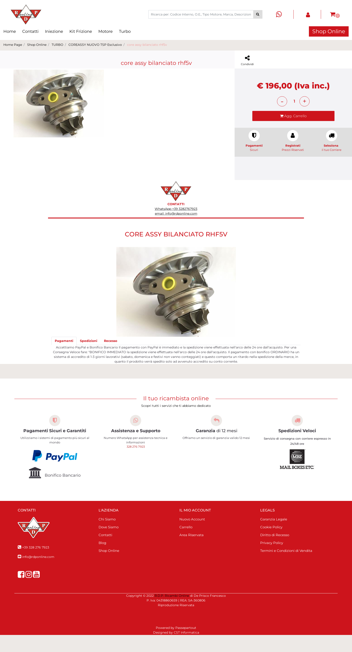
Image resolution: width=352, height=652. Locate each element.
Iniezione (54, 31)
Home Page (12, 45)
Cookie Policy (271, 544)
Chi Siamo (107, 536)
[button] (257, 14)
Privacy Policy (271, 560)
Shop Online (328, 31)
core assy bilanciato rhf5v (147, 45)
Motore (105, 31)
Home (9, 31)
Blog (102, 560)
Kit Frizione (80, 31)
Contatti (30, 31)
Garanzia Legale (273, 536)
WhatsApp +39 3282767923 (176, 226)
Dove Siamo (109, 544)
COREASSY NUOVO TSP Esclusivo (95, 45)
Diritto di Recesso (274, 552)
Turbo (125, 31)
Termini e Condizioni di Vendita (286, 568)
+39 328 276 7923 (35, 564)
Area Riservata (191, 552)
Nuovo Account (192, 536)
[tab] (64, 358)
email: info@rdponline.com (176, 231)
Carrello (185, 544)
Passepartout (185, 645)
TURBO (57, 45)
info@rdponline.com (38, 574)
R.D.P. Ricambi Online (172, 613)
